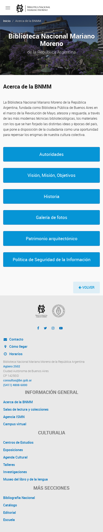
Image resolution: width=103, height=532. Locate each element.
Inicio (7, 21)
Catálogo (10, 505)
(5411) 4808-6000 (15, 385)
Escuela (9, 519)
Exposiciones (13, 449)
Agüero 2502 (11, 366)
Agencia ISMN (14, 416)
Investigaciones (15, 472)
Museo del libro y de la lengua (25, 479)
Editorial (9, 512)
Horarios (12, 354)
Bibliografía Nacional (19, 497)
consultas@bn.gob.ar (17, 380)
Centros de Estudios (18, 442)
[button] (51, 154)
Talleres (9, 464)
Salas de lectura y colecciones (25, 409)
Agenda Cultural (15, 457)
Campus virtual (14, 424)
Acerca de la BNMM (18, 402)
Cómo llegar (15, 346)
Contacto (13, 339)
